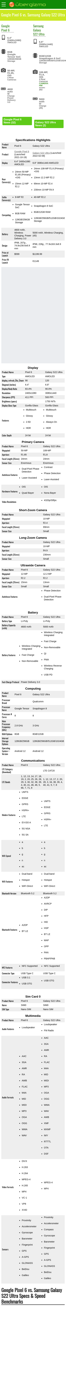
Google (5, 25)
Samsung (38, 25)
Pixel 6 (5, 30)
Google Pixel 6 (21, 151)
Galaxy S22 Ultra (38, 32)
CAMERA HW (43, 84)
